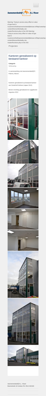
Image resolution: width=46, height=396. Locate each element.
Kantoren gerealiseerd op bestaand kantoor (22, 57)
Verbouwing (12, 66)
